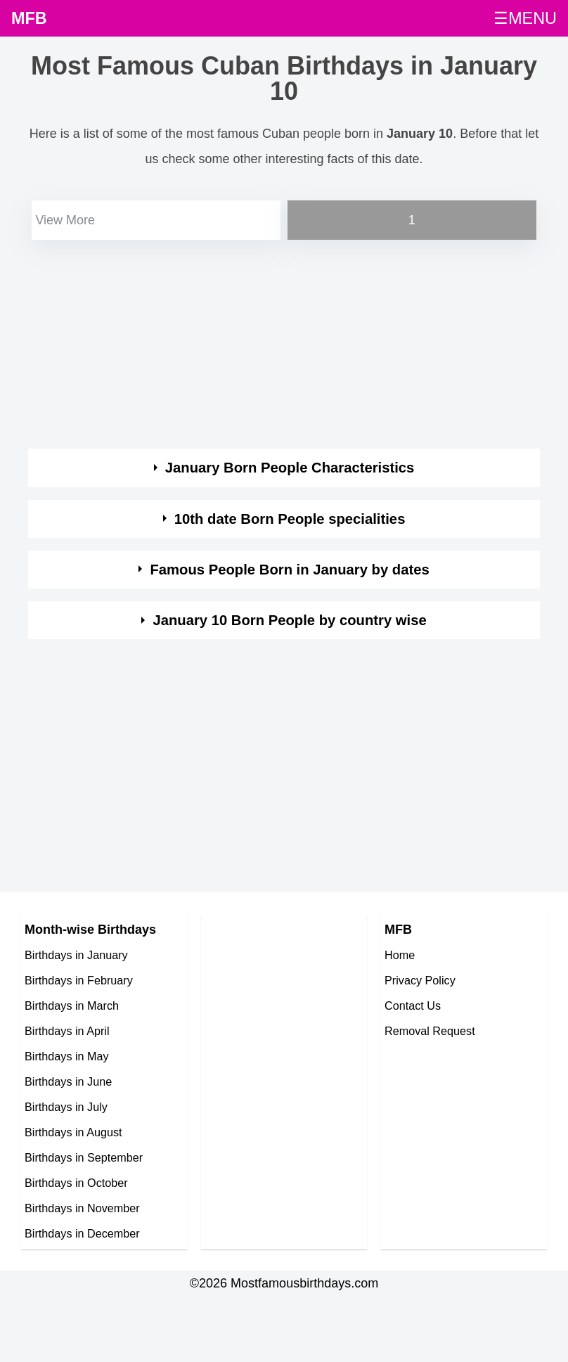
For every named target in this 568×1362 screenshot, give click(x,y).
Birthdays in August (73, 1132)
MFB (29, 18)
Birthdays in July (66, 1106)
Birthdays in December (82, 1233)
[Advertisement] (271, 341)
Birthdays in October (76, 1182)
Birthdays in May (67, 1056)
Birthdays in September (84, 1157)
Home (400, 955)
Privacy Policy (420, 980)
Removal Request (430, 1030)
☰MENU (525, 18)
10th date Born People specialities (290, 519)
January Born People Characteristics (290, 467)
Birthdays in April (67, 1030)
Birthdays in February (79, 980)
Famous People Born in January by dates (289, 569)
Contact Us (413, 1005)
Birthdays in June (68, 1081)
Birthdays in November (82, 1208)
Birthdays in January (76, 955)
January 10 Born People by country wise (289, 620)
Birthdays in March (72, 1005)
